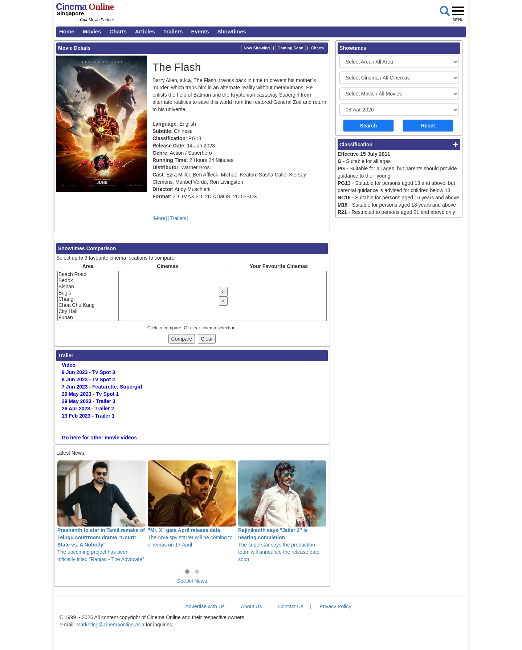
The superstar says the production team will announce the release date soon (282, 511)
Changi (88, 299)
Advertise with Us (205, 606)
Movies (92, 31)
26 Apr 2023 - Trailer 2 (88, 408)
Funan (88, 317)
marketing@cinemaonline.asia (110, 624)
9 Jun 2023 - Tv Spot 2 (88, 379)
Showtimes (231, 31)
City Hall (88, 311)
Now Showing (257, 48)
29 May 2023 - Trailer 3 (88, 401)
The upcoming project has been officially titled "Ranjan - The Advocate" (101, 511)
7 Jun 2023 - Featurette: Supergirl (102, 387)
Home (66, 31)
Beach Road (88, 274)
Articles (145, 31)
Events (200, 31)
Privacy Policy (335, 606)
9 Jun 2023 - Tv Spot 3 (88, 372)
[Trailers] (178, 218)
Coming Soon (290, 48)
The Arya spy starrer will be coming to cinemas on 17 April (192, 504)
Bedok (88, 280)
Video (69, 365)
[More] (159, 218)
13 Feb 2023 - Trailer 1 (88, 416)
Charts (118, 31)
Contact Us (290, 606)
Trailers (173, 31)
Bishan (88, 287)
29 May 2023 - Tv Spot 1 (90, 394)
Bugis (88, 293)
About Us (251, 606)
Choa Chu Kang (88, 305)
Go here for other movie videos (99, 437)
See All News (192, 581)
